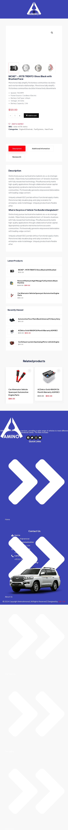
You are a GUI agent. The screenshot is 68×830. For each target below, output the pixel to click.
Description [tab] (17, 148)
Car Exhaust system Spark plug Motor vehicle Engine (38, 342)
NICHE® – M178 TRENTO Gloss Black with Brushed (37, 270)
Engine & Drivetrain (26, 129)
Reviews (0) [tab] (16, 157)
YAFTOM (61, 601)
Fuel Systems (38, 129)
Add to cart (31, 115)
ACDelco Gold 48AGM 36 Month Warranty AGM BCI (38, 330)
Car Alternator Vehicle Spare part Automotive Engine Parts (38, 294)
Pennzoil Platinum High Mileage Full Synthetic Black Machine (37, 281)
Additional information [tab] (41, 148)
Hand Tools (49, 129)
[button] (34, 12)
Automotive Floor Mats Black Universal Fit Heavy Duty (39, 319)
